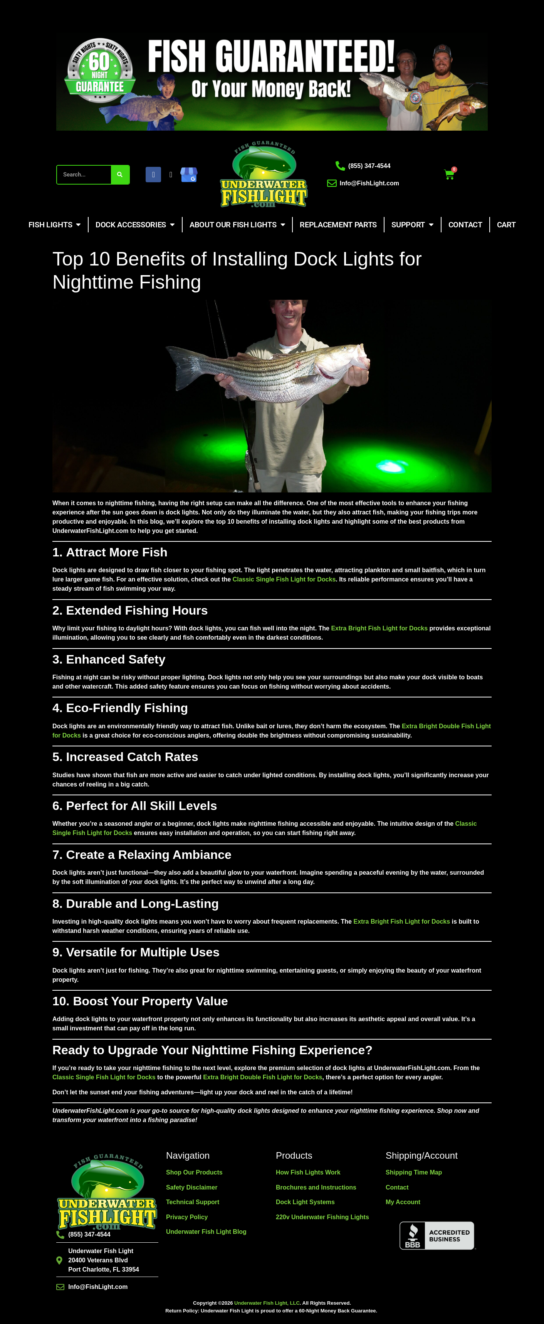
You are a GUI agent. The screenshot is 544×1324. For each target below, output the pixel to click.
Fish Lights (55, 224)
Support (412, 224)
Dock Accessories (135, 224)
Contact (465, 224)
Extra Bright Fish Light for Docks (379, 628)
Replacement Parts (338, 224)
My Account (403, 1202)
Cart (506, 224)
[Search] (120, 175)
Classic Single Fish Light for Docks (284, 579)
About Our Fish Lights (237, 224)
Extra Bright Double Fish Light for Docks (262, 1077)
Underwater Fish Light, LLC (267, 1303)
